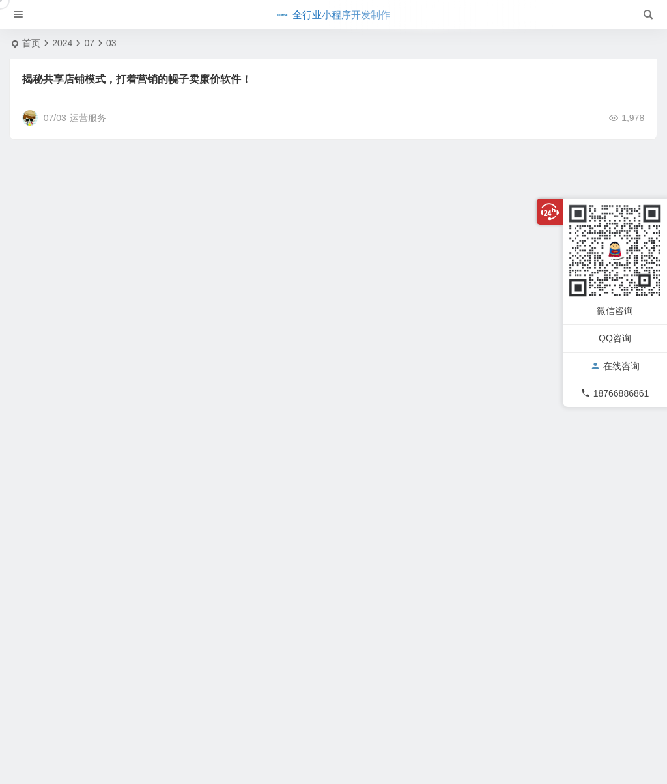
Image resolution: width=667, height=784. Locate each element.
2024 (62, 43)
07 (89, 43)
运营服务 (88, 118)
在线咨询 (615, 366)
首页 (31, 43)
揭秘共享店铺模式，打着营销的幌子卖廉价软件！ (136, 79)
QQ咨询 (615, 338)
